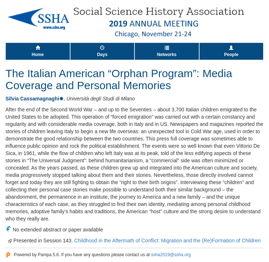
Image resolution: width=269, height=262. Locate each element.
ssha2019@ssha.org (170, 254)
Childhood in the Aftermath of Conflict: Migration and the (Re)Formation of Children (167, 240)
